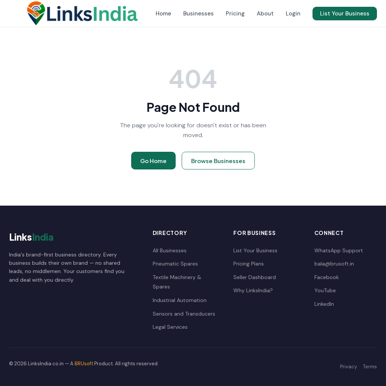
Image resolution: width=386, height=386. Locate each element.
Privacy (348, 366)
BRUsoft (84, 363)
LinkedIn (324, 304)
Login (293, 13)
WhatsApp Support (338, 250)
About (265, 13)
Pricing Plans (248, 263)
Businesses (198, 13)
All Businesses (170, 250)
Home (163, 13)
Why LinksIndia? (253, 290)
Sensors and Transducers (184, 313)
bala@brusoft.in (334, 263)
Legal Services (170, 326)
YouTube (325, 290)
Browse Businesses (218, 160)
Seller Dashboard (254, 277)
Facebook (326, 277)
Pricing (235, 13)
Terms (370, 366)
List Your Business (344, 13)
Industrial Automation (180, 300)
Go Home (153, 160)
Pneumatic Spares (175, 263)
